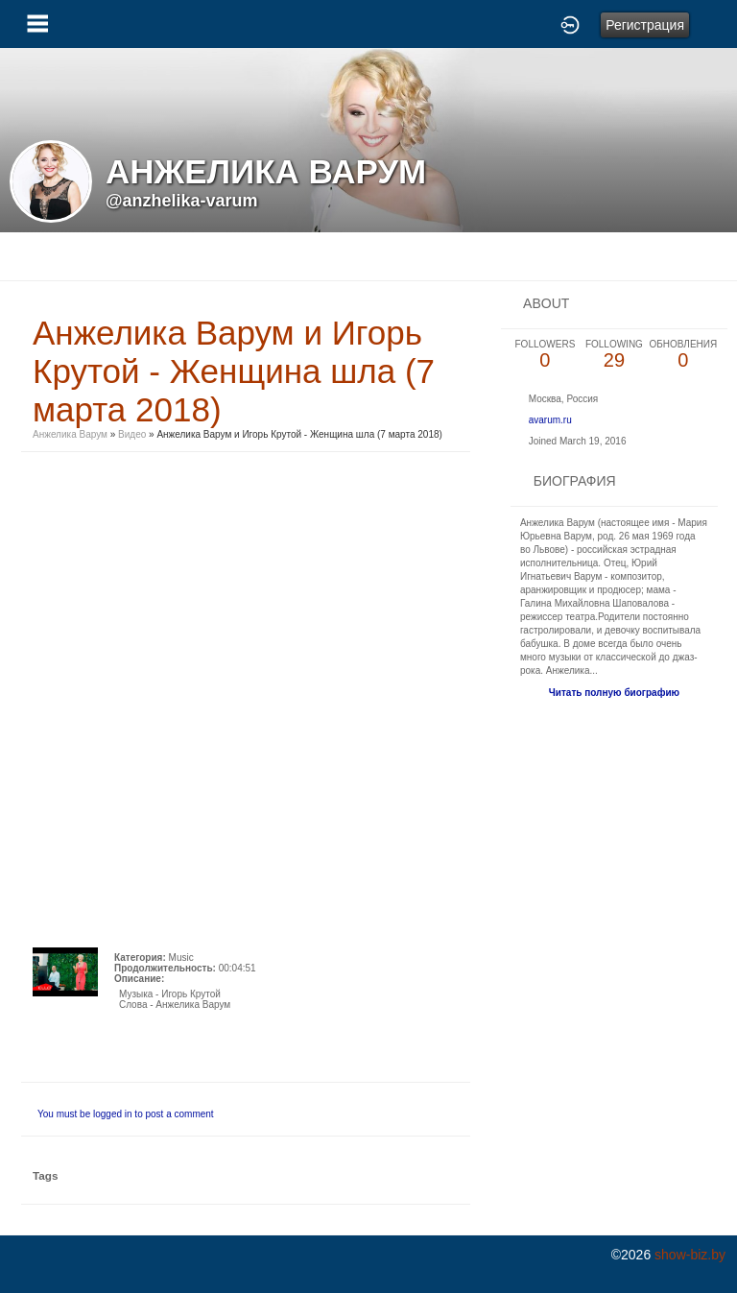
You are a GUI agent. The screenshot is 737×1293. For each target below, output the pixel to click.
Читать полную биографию (614, 692)
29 (614, 355)
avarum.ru (550, 420)
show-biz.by (689, 1254)
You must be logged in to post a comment (125, 1114)
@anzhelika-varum (182, 200)
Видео (132, 434)
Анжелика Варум (70, 434)
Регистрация (645, 25)
